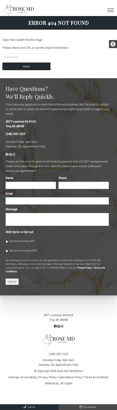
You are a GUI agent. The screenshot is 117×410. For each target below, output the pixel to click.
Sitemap (13, 377)
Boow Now (88, 407)
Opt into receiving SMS (22, 241)
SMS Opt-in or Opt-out (19, 232)
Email (10, 193)
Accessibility (29, 377)
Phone (63, 178)
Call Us (29, 407)
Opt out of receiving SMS (23, 250)
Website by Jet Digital (58, 383)
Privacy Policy (84, 267)
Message (13, 209)
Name (11, 178)
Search (26, 66)
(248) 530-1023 (15, 134)
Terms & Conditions (96, 377)
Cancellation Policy (71, 377)
